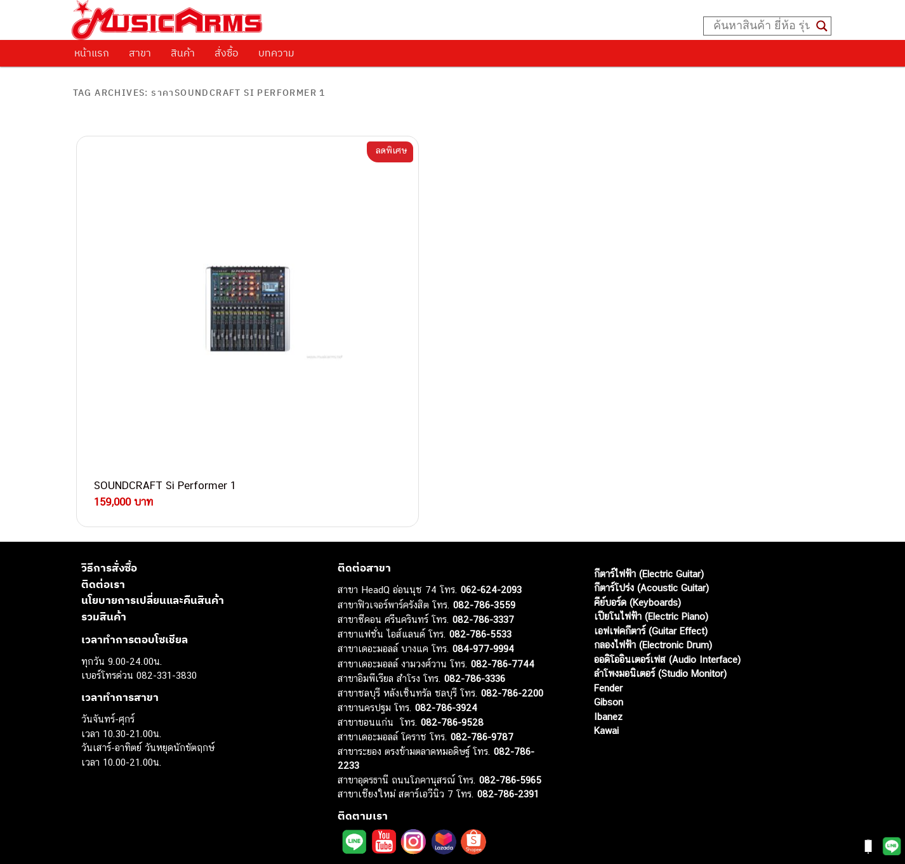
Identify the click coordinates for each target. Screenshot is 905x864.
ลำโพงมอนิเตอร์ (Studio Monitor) (660, 566)
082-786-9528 (452, 615)
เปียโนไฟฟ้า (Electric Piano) (651, 509)
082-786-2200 (512, 585)
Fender (608, 580)
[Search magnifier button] (822, 26)
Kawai (606, 624)
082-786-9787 (482, 630)
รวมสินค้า (103, 509)
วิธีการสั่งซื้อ (109, 461)
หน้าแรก (91, 52)
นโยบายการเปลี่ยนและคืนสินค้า (152, 494)
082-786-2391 (508, 687)
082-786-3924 (446, 601)
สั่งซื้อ (227, 52)
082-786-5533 (480, 526)
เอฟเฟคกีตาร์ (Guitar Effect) (651, 523)
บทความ (276, 52)
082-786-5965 (510, 672)
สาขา (140, 52)
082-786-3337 (483, 512)
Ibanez (608, 609)
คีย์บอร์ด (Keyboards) (637, 495)
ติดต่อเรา (103, 477)
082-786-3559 (484, 497)
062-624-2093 (491, 483)
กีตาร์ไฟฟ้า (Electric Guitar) (649, 466)
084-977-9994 (483, 542)
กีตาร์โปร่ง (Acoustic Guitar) (651, 481)
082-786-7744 (502, 556)
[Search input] (761, 26)
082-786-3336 (474, 571)
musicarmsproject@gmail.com (428, 832)
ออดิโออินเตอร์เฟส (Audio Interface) (667, 552)
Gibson (608, 595)
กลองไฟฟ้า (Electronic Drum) (653, 538)
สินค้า (183, 52)
